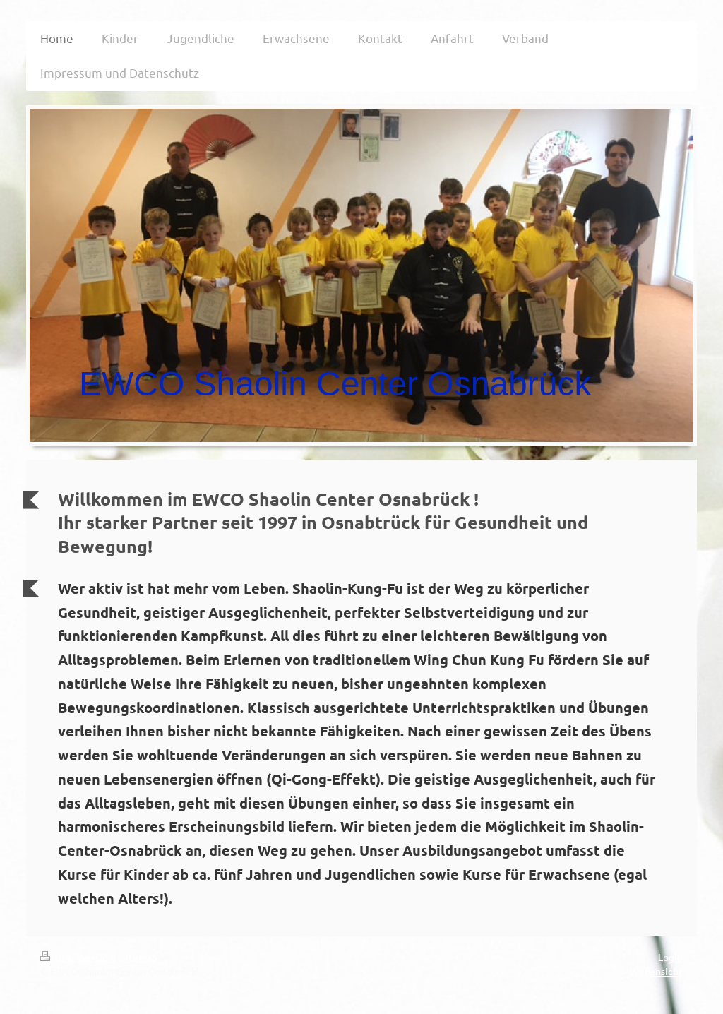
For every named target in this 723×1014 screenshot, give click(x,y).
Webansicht (656, 971)
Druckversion (78, 956)
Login (670, 956)
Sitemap (139, 956)
